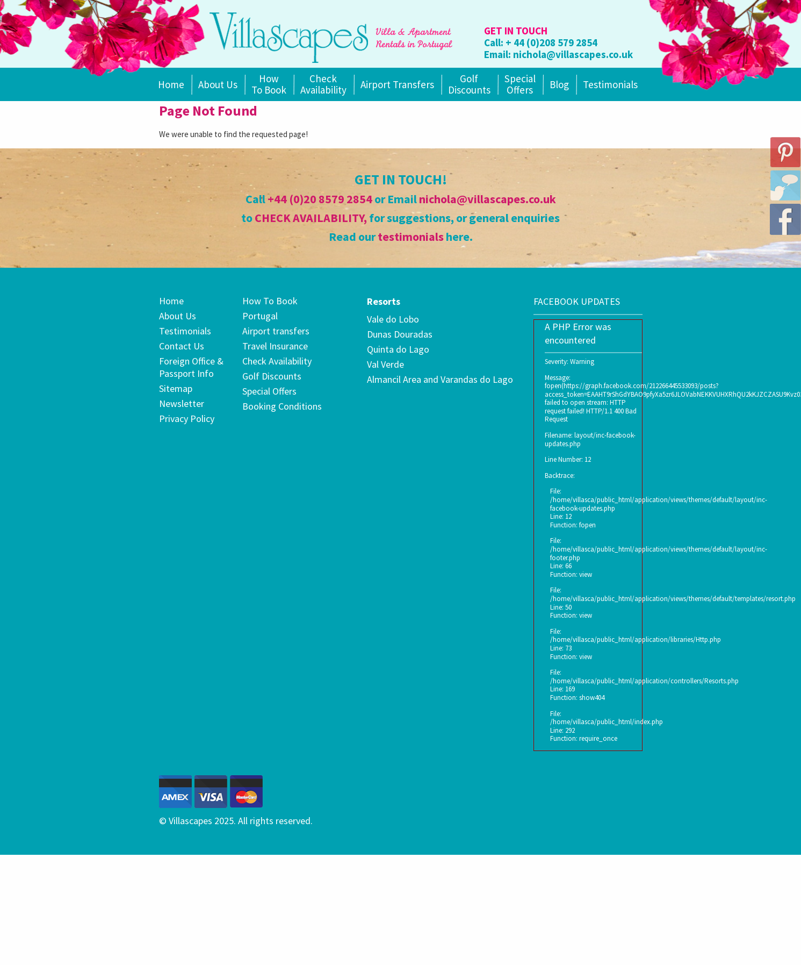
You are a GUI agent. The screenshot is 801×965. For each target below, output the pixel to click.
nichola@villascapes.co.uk (573, 54)
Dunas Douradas (399, 334)
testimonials (411, 236)
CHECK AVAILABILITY (309, 217)
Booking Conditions (282, 406)
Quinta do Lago (398, 349)
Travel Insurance (275, 346)
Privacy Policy (186, 418)
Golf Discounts (469, 84)
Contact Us (181, 346)
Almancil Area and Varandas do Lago (440, 379)
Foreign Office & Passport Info (191, 367)
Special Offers (269, 391)
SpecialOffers (520, 84)
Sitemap (175, 388)
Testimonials (610, 84)
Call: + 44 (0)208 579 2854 (540, 42)
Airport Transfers (397, 84)
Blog (559, 84)
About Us (217, 84)
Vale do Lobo (393, 319)
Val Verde (385, 364)
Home (171, 84)
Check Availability (323, 84)
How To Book (268, 84)
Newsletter (181, 403)
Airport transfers (275, 331)
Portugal (260, 316)
